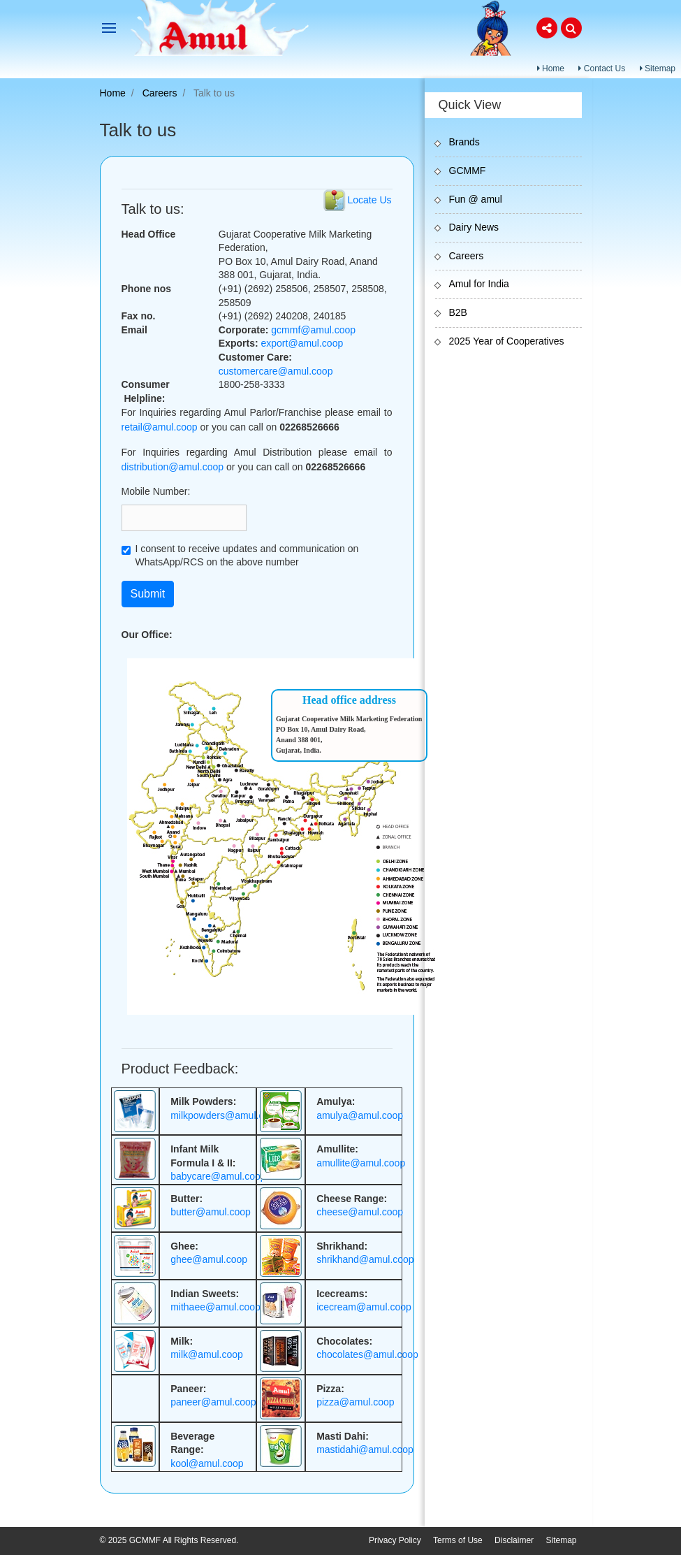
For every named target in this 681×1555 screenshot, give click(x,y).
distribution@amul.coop (173, 466)
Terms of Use (458, 1540)
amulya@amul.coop (359, 1115)
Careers (159, 93)
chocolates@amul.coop (367, 1354)
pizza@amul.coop (355, 1402)
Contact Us (601, 68)
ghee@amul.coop (208, 1259)
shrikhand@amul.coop (365, 1259)
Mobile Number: (156, 491)
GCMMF (467, 170)
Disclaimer (514, 1540)
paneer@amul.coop (213, 1402)
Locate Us (369, 199)
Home (550, 68)
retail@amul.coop (160, 427)
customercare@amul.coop (276, 371)
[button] (546, 27)
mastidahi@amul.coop (364, 1449)
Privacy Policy (395, 1540)
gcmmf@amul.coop (313, 329)
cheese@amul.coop (359, 1211)
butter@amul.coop (210, 1211)
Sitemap (657, 68)
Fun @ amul (475, 199)
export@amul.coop (302, 343)
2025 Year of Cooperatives (506, 341)
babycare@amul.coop (217, 1176)
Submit (148, 594)
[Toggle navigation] (109, 28)
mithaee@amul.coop (215, 1306)
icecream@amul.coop (363, 1306)
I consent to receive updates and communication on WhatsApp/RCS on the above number (247, 555)
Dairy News (474, 227)
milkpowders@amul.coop (225, 1115)
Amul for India (479, 283)
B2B (458, 312)
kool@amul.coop (207, 1463)
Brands (464, 141)
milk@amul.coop (206, 1354)
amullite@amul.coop (360, 1163)
